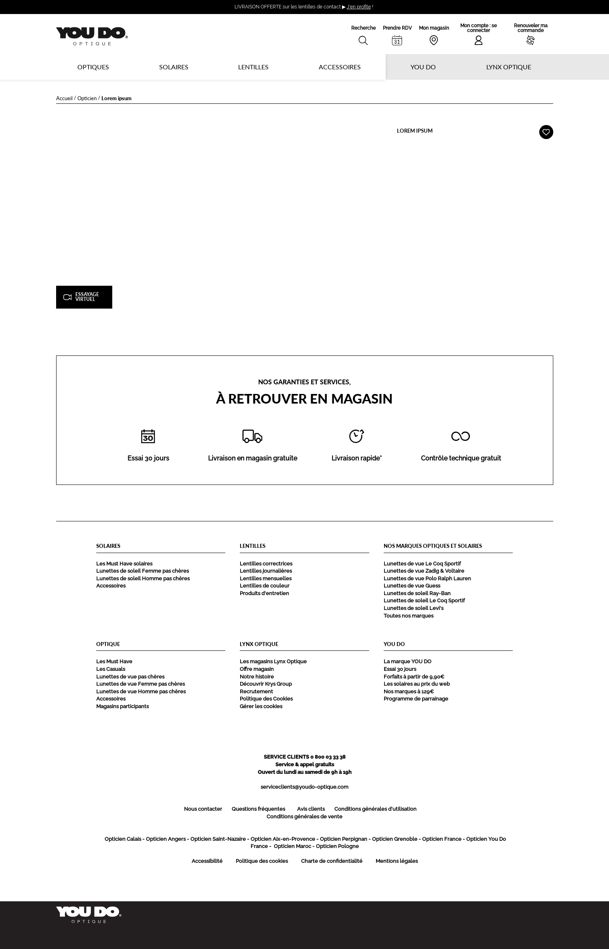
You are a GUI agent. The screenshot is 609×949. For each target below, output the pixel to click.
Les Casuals (110, 669)
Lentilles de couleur (264, 586)
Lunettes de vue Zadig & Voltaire (424, 571)
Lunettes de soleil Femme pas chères (142, 571)
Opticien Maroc (292, 846)
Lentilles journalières (266, 571)
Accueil (64, 98)
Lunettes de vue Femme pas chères (140, 684)
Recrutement (256, 692)
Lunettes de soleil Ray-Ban (417, 593)
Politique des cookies (262, 861)
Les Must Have (114, 661)
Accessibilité (207, 861)
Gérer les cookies (261, 706)
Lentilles (253, 67)
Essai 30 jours (400, 669)
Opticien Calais (123, 839)
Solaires (173, 67)
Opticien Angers (166, 839)
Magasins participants (122, 706)
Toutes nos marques (408, 616)
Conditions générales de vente (304, 817)
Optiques (93, 67)
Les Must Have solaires (124, 564)
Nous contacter (203, 809)
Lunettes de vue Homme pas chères (141, 692)
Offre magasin (257, 669)
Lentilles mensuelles (265, 578)
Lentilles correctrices (266, 564)
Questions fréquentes (258, 809)
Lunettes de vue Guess (412, 586)
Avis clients (311, 809)
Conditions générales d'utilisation (375, 809)
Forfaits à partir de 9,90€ (414, 677)
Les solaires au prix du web (417, 684)
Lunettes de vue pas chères (130, 677)
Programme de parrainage (416, 699)
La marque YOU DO (407, 661)
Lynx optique (508, 67)
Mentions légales (397, 861)
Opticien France (441, 839)
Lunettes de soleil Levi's (413, 608)
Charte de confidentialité (331, 861)
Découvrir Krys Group (266, 684)
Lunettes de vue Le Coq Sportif (422, 564)
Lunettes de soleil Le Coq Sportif (424, 601)
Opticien (87, 98)
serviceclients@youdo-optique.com (304, 787)
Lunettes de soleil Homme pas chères (143, 578)
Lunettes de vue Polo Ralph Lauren (427, 578)
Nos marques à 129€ (409, 692)
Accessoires (340, 67)
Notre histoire (257, 677)
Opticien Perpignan (343, 839)
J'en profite (359, 7)
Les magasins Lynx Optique (273, 661)
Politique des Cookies (266, 699)
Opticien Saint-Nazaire (218, 839)
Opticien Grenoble (394, 839)
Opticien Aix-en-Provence (283, 839)
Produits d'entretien (264, 593)
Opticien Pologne (337, 846)
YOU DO (423, 67)
